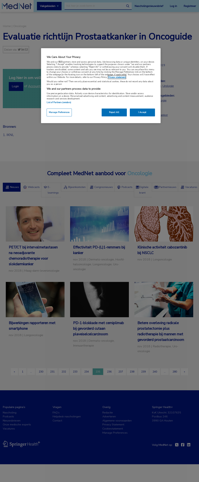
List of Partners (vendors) (59, 102)
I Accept (142, 112)
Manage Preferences (59, 112)
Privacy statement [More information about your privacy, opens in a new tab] (117, 77)
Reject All (114, 112)
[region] (100, 85)
